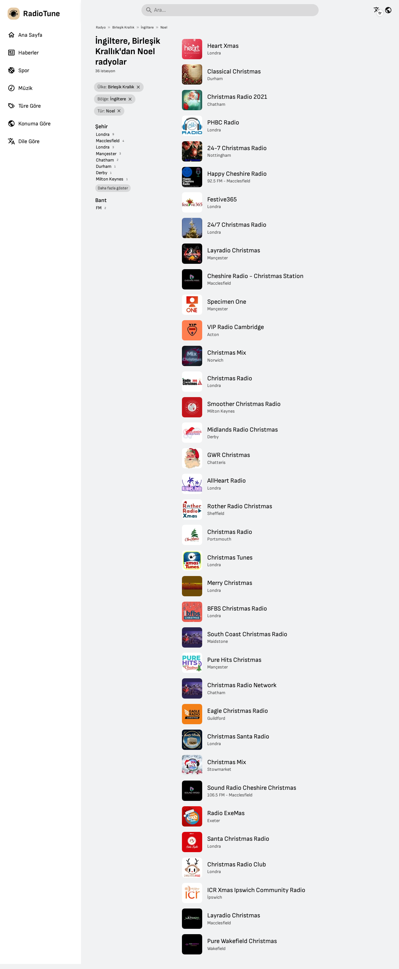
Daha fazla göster (113, 188)
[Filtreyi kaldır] (138, 87)
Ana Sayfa (25, 35)
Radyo (101, 27)
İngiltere (147, 27)
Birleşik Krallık (123, 27)
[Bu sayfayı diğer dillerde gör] (377, 10)
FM (99, 208)
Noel (163, 27)
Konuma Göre (29, 123)
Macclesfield (108, 140)
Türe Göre (24, 106)
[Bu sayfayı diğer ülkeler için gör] (388, 10)
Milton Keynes (109, 179)
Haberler (23, 52)
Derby (101, 172)
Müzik (20, 88)
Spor (18, 70)
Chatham (105, 160)
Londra (102, 134)
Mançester (106, 153)
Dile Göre (24, 141)
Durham (103, 166)
